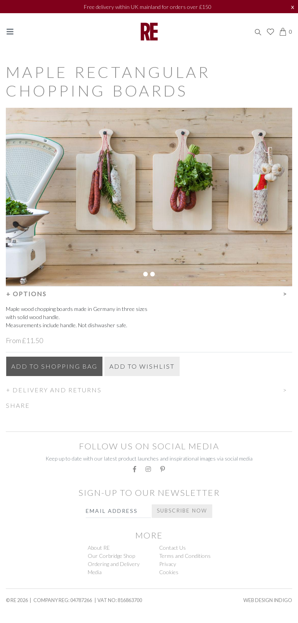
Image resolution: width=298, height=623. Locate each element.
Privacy (167, 564)
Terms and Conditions (185, 555)
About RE (99, 547)
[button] (149, 292)
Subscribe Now (182, 510)
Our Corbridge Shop (111, 555)
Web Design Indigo (267, 600)
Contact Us (172, 547)
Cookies (168, 572)
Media (95, 572)
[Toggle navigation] (10, 32)
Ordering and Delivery (114, 564)
